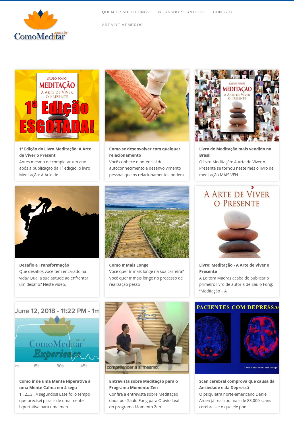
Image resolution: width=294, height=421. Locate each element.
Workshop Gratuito (181, 12)
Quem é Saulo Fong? (125, 12)
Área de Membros (122, 25)
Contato (222, 12)
